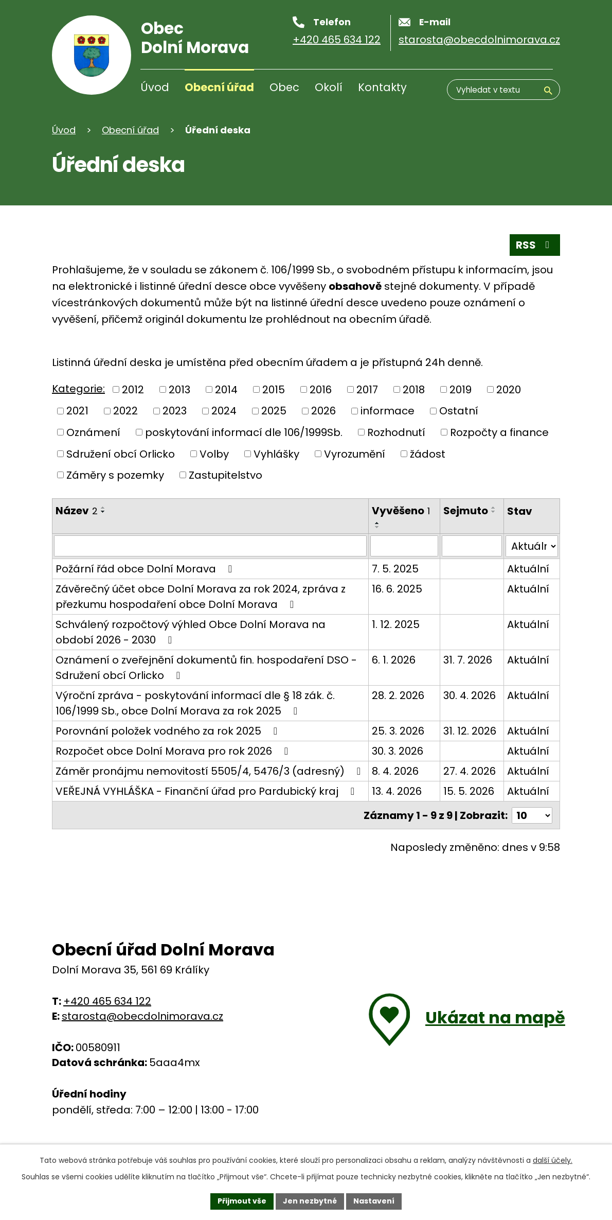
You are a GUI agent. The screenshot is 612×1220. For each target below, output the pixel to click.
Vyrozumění (354, 453)
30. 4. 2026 (469, 695)
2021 (77, 411)
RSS (535, 245)
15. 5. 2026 (468, 806)
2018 (414, 389)
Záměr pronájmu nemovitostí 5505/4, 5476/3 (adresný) (200, 778)
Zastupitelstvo (225, 475)
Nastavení (373, 1201)
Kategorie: (78, 388)
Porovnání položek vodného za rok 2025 (169, 731)
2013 (179, 389)
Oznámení (93, 432)
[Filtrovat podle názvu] (210, 546)
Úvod (154, 87)
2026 (323, 411)
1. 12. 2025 (395, 624)
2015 (273, 389)
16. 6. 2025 (396, 589)
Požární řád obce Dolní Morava (146, 569)
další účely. (552, 1160)
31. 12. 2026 (469, 731)
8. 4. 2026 (394, 771)
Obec (284, 87)
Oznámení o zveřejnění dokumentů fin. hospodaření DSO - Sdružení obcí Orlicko (206, 668)
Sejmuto (465, 510)
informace (388, 411)
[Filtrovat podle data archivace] (471, 546)
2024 (224, 411)
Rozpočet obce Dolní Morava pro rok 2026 (174, 751)
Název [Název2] (77, 510)
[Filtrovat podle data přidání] (403, 546)
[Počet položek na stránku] (531, 830)
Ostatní (458, 411)
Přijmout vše (242, 1201)
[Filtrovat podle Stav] (532, 546)
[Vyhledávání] (503, 89)
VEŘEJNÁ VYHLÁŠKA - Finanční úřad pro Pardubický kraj (207, 806)
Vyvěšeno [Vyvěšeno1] (400, 510)
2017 (367, 389)
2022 (125, 411)
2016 (321, 389)
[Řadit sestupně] (103, 512)
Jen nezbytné (310, 1201)
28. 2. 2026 (397, 695)
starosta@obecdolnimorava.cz (142, 1030)
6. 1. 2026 (393, 660)
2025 (273, 411)
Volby (214, 453)
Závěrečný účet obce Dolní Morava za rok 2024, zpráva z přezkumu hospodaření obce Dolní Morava (201, 597)
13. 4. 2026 (396, 806)
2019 (460, 389)
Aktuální (529, 569)
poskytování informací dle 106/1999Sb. (244, 432)
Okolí (329, 87)
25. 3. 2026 (397, 731)
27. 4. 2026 (469, 771)
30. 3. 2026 (397, 751)
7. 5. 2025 (394, 569)
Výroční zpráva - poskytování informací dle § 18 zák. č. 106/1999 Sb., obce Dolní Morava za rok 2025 (195, 703)
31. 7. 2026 (467, 660)
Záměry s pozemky (115, 475)
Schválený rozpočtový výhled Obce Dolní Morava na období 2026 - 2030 (191, 632)
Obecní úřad (219, 87)
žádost (427, 453)
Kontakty (382, 87)
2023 (175, 411)
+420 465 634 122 (107, 1015)
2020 (508, 389)
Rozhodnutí (396, 432)
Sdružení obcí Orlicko (120, 453)
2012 (133, 389)
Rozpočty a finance (499, 432)
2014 (226, 389)
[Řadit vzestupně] (103, 508)
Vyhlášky (276, 453)
